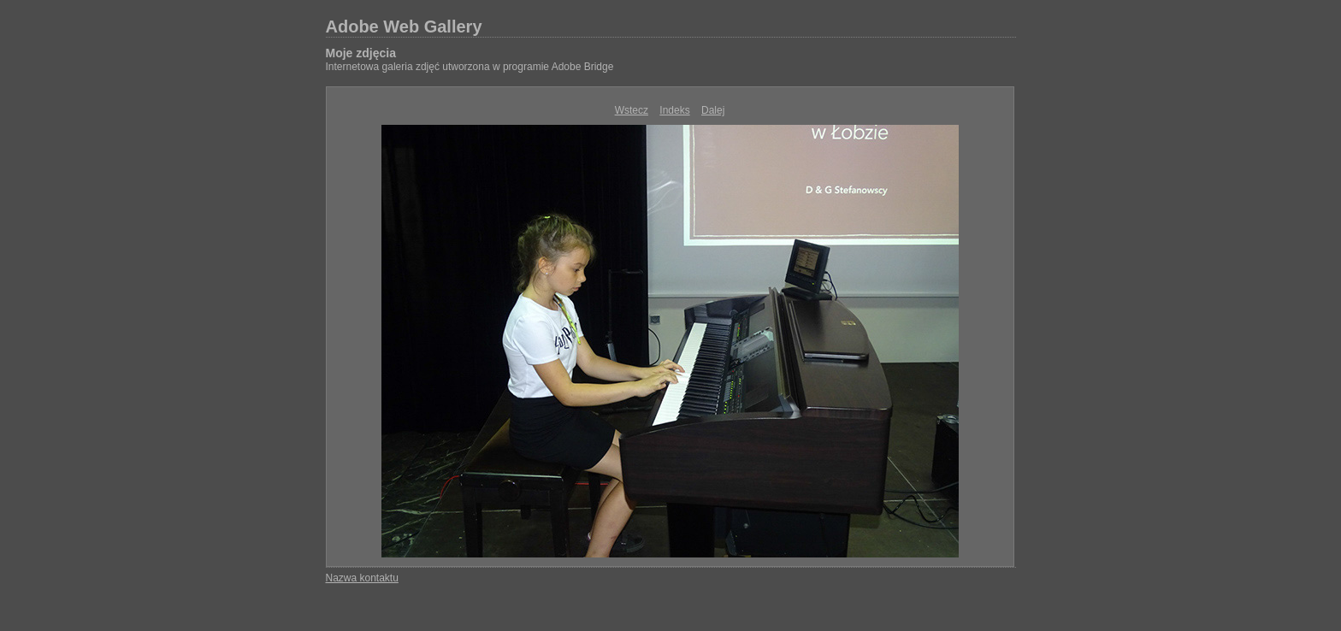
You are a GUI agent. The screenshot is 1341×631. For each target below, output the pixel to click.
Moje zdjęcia (361, 53)
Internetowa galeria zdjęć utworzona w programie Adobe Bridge (470, 67)
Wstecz (631, 110)
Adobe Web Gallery (404, 26)
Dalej (712, 110)
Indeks (674, 110)
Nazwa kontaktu (362, 578)
